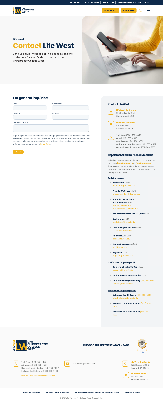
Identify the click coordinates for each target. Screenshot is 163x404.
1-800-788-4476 (38, 362)
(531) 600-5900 (148, 147)
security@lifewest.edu (123, 283)
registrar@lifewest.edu (123, 255)
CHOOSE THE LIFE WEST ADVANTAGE (106, 345)
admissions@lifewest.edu (124, 185)
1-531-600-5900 (50, 371)
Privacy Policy (97, 398)
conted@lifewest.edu (122, 230)
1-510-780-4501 (39, 365)
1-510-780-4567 (51, 368)
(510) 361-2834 (147, 280)
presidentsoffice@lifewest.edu (126, 194)
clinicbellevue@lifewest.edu (125, 298)
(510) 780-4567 (149, 144)
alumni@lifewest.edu (122, 205)
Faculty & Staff (132, 393)
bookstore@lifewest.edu (124, 222)
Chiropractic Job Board (57, 393)
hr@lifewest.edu (120, 247)
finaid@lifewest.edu (121, 238)
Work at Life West (31, 393)
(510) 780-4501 (136, 141)
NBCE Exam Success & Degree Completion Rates (97, 393)
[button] (140, 10)
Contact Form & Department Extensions (38, 376)
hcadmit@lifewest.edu (123, 270)
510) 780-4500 (130, 138)
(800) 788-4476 (133, 135)
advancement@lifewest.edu (125, 208)
